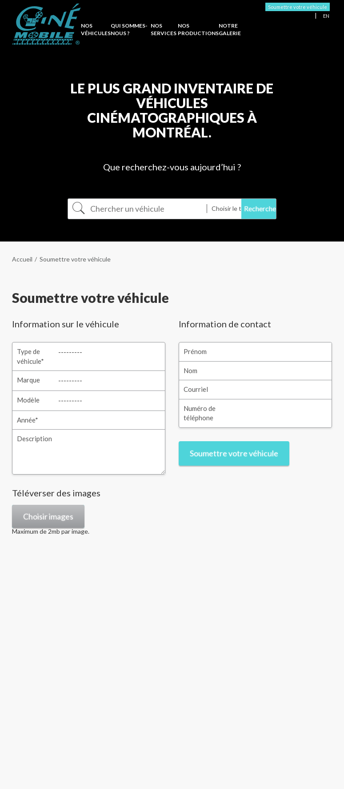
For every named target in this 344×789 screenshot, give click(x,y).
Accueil (22, 259)
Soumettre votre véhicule (297, 7)
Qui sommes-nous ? (129, 29)
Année (27, 420)
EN (326, 16)
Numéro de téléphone (200, 413)
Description (34, 439)
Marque (28, 380)
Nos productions (198, 29)
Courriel (196, 389)
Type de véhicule (30, 356)
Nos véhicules (96, 29)
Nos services (163, 29)
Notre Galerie (230, 29)
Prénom (195, 351)
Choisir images (48, 516)
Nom (190, 370)
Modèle (28, 400)
